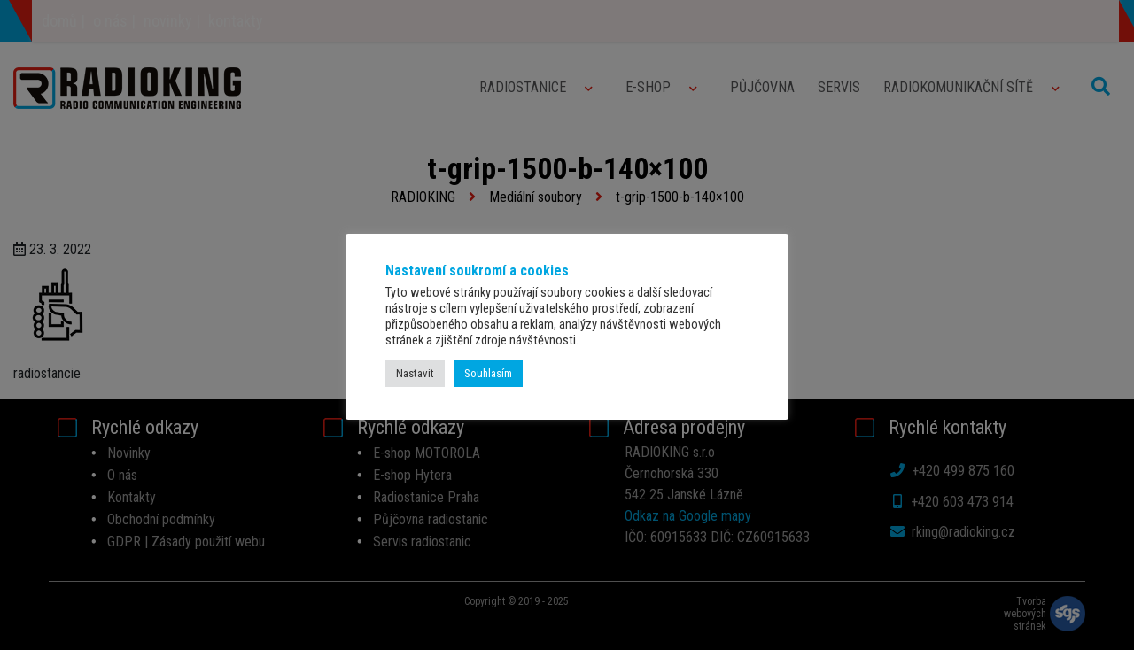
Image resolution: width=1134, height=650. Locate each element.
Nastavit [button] (415, 373)
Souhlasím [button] (488, 373)
